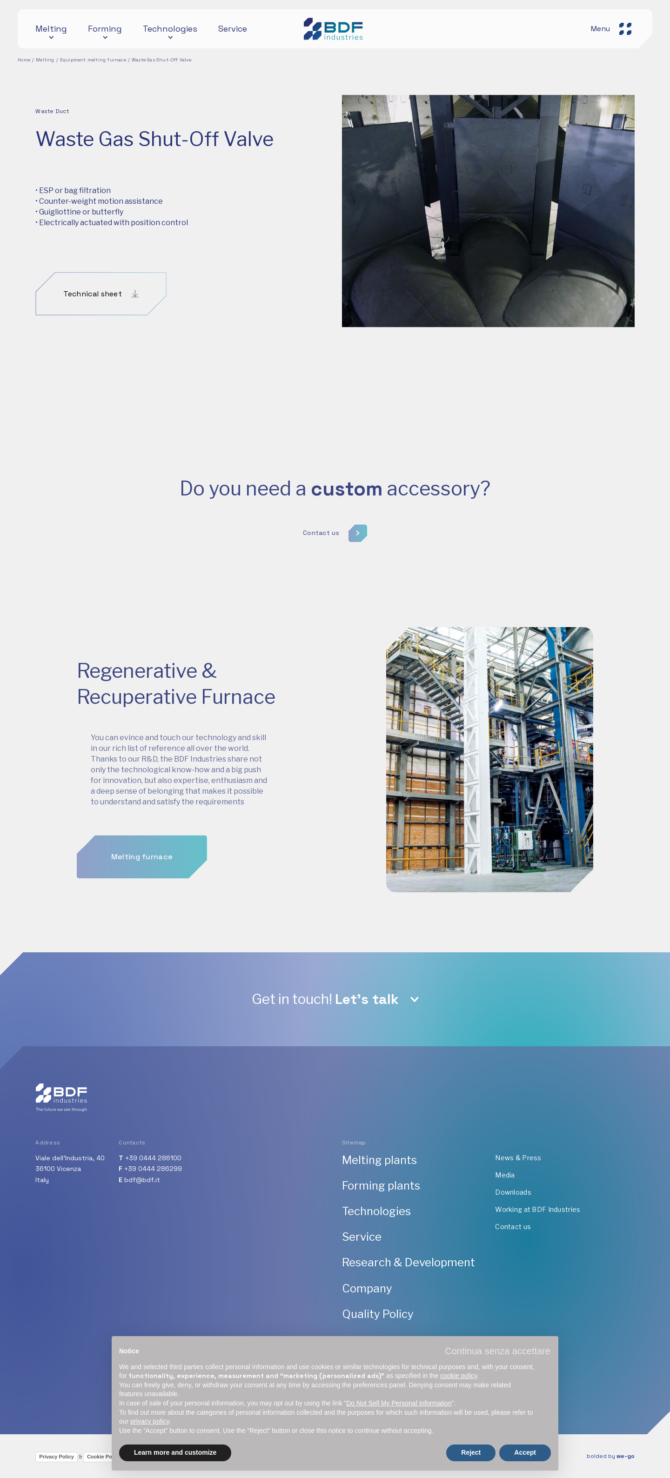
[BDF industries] (335, 29)
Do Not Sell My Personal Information (398, 1403)
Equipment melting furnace (93, 60)
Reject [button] (471, 1452)
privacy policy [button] (149, 1421)
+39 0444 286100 (153, 1158)
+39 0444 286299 (153, 1168)
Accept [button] (525, 1452)
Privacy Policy (56, 1456)
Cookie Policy (104, 1456)
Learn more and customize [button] (175, 1452)
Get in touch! (325, 999)
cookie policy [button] (458, 1375)
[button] (498, 1351)
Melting (45, 60)
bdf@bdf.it (142, 1180)
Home (24, 60)
